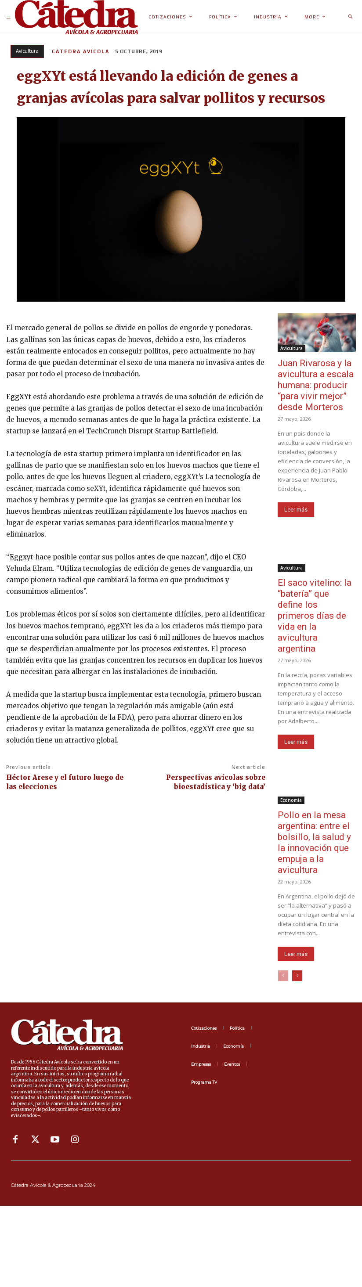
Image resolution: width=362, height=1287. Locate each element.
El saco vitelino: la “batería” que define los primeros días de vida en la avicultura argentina (314, 615)
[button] (350, 17)
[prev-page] (283, 975)
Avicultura (27, 51)
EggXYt (18, 397)
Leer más (296, 509)
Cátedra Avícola (80, 51)
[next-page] (297, 975)
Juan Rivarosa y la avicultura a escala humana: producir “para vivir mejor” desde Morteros (316, 385)
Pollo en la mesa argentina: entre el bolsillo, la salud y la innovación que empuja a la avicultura (314, 842)
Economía (291, 800)
